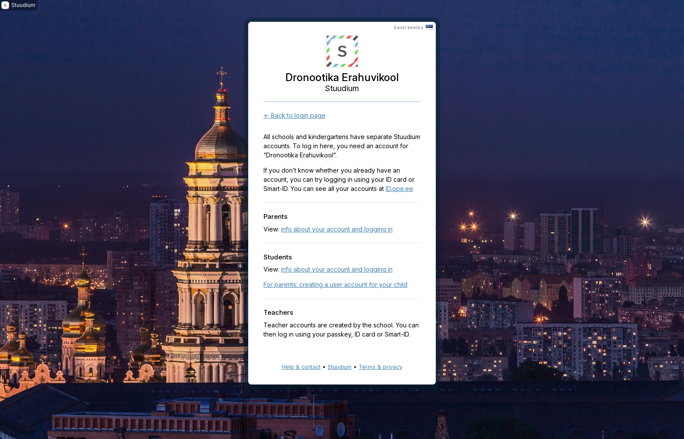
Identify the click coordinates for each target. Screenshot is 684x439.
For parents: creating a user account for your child (335, 284)
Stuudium (340, 367)
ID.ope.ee (399, 188)
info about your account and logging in (337, 229)
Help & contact (301, 367)
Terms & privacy (380, 367)
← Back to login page (294, 115)
